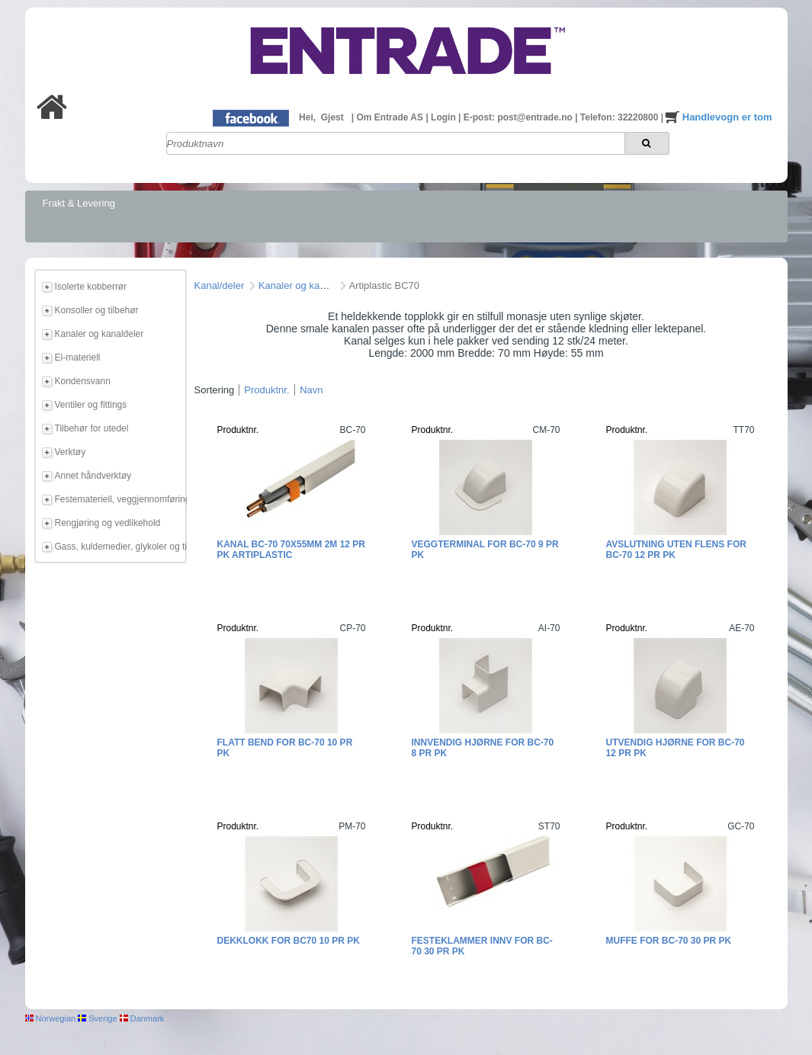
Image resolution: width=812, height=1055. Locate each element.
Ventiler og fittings (91, 404)
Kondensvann (83, 381)
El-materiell (78, 357)
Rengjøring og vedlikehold (108, 523)
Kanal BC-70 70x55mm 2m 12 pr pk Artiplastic (291, 549)
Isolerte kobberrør (91, 286)
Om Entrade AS (390, 117)
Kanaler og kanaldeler (99, 334)
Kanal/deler (219, 285)
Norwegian (50, 1018)
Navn (311, 390)
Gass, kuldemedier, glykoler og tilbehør (118, 546)
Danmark (142, 1018)
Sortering (214, 390)
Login (444, 117)
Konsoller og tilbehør (97, 310)
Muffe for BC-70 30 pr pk (669, 940)
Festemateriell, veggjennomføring (118, 499)
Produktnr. (266, 390)
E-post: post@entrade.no (519, 117)
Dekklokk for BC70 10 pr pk (288, 940)
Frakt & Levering (79, 203)
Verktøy (70, 452)
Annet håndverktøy (93, 475)
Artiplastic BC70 (384, 285)
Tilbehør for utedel (92, 428)
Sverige (97, 1018)
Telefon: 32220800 (620, 117)
